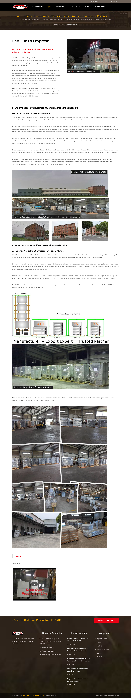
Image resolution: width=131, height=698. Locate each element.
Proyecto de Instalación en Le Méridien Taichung (77, 680)
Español (116, 1)
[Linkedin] (17, 649)
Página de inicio (37, 7)
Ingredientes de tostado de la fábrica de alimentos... (78, 639)
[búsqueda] (92, 1)
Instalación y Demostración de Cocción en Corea (78, 670)
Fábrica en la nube (75, 7)
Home (56, 24)
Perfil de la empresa (71, 24)
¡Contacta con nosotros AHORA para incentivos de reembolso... (78, 660)
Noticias (88, 7)
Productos (60, 7)
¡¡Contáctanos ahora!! (106, 620)
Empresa (50, 7)
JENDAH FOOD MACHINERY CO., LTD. (34, 695)
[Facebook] (13, 649)
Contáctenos (100, 7)
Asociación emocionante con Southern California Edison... (77, 650)
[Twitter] (15, 649)
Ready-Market (115, 695)
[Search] (101, 1)
